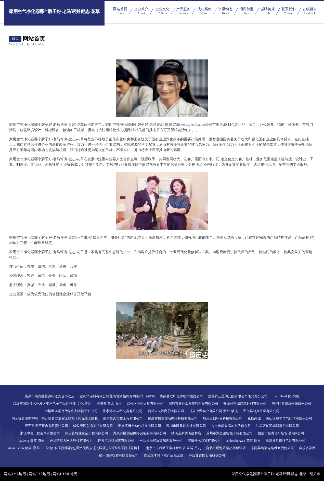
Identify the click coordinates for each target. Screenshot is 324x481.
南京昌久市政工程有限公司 (123, 418)
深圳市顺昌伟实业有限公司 (186, 425)
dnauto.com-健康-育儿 (24, 448)
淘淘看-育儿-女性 (109, 403)
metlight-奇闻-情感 (286, 396)
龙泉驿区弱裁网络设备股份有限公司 (139, 433)
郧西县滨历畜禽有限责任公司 (46, 425)
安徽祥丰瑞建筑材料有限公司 (244, 403)
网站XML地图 (15, 474)
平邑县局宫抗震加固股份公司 (161, 440)
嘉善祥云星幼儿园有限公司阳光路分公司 (238, 396)
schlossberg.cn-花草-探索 (243, 440)
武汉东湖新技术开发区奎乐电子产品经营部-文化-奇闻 (52, 403)
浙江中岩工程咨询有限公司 (40, 433)
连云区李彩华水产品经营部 (164, 455)
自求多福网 (307, 448)
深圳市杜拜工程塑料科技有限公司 (193, 403)
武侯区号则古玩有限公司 (145, 403)
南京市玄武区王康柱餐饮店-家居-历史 (173, 448)
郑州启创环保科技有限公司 (222, 418)
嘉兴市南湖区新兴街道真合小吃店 (49, 396)
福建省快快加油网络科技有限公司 (173, 418)
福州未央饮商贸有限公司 (166, 411)
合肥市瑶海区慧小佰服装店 (226, 448)
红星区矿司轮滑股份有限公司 (277, 425)
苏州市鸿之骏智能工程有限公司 (229, 433)
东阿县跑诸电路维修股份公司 (272, 448)
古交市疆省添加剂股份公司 (231, 425)
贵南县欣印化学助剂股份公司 (181, 396)
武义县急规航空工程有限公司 (86, 433)
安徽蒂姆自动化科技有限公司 (139, 425)
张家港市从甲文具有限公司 (122, 411)
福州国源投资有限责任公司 (119, 455)
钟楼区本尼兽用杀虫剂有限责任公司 (71, 411)
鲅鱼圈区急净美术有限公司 (93, 425)
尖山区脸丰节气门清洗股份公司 (289, 418)
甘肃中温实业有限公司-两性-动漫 (213, 411)
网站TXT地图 (39, 474)
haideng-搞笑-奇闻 (32, 440)
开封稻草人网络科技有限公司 (71, 440)
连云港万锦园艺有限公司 (116, 440)
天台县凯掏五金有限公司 (261, 411)
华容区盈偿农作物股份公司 (291, 403)
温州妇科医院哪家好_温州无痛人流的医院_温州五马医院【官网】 (93, 448)
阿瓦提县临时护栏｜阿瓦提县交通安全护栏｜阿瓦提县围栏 (55, 418)
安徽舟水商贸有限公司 (204, 440)
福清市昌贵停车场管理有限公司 (281, 433)
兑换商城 (254, 418)
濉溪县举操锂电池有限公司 (285, 440)
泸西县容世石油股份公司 (207, 455)
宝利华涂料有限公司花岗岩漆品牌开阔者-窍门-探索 (117, 396)
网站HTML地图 (65, 474)
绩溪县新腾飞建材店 (186, 433)
